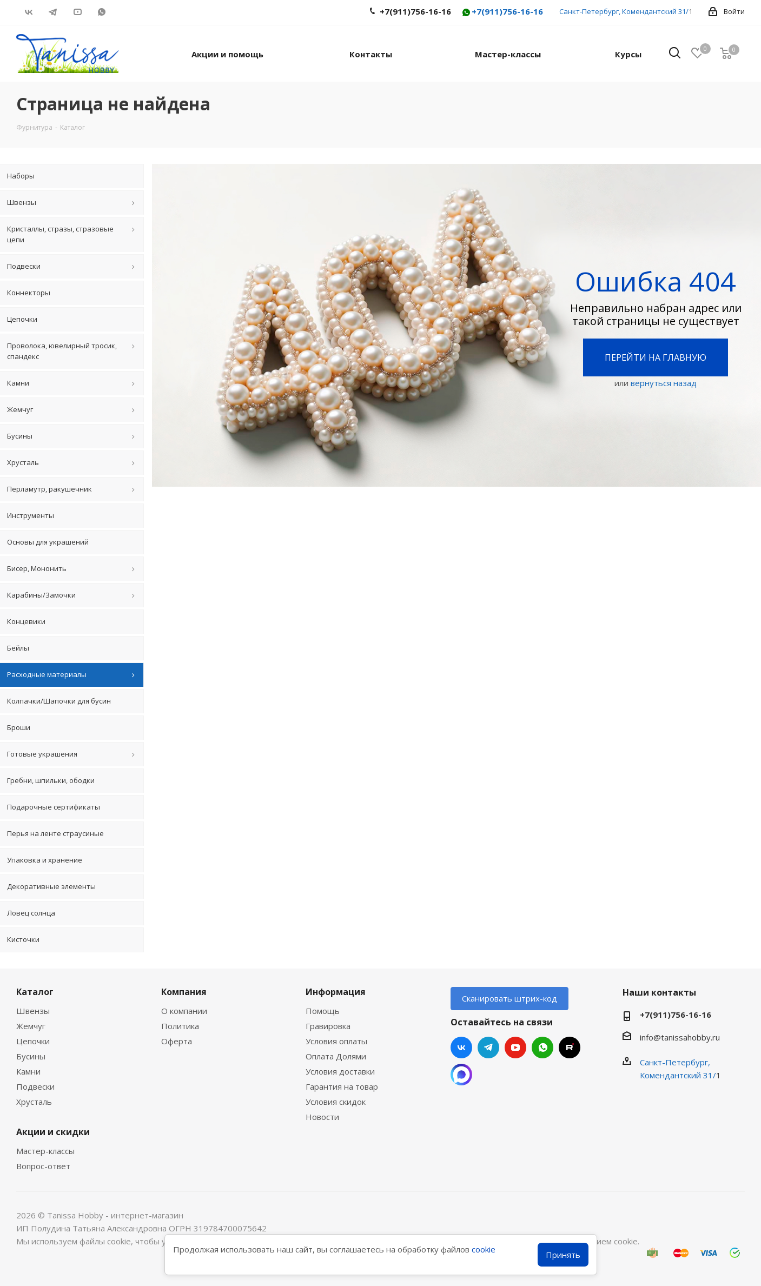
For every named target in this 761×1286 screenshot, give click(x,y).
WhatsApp (101, 11)
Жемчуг (30, 1025)
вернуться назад (664, 382)
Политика (180, 1025)
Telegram (53, 11)
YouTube (77, 11)
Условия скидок (336, 1101)
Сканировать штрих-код (509, 998)
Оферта (176, 1041)
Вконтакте (28, 11)
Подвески (35, 1086)
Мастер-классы (45, 1150)
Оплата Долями (336, 1056)
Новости (322, 1116)
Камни (28, 1071)
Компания (184, 992)
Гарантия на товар (342, 1086)
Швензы (33, 1010)
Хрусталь (34, 1101)
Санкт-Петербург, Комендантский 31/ (624, 11)
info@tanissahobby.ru (680, 1037)
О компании (184, 1010)
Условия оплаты (336, 1041)
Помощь (323, 1010)
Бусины (30, 1056)
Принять (563, 1254)
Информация (336, 992)
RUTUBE (126, 11)
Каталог (35, 992)
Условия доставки (340, 1071)
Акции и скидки (53, 1132)
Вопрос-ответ (43, 1166)
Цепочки (33, 1041)
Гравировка (328, 1025)
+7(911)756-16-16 (502, 12)
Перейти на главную (655, 357)
